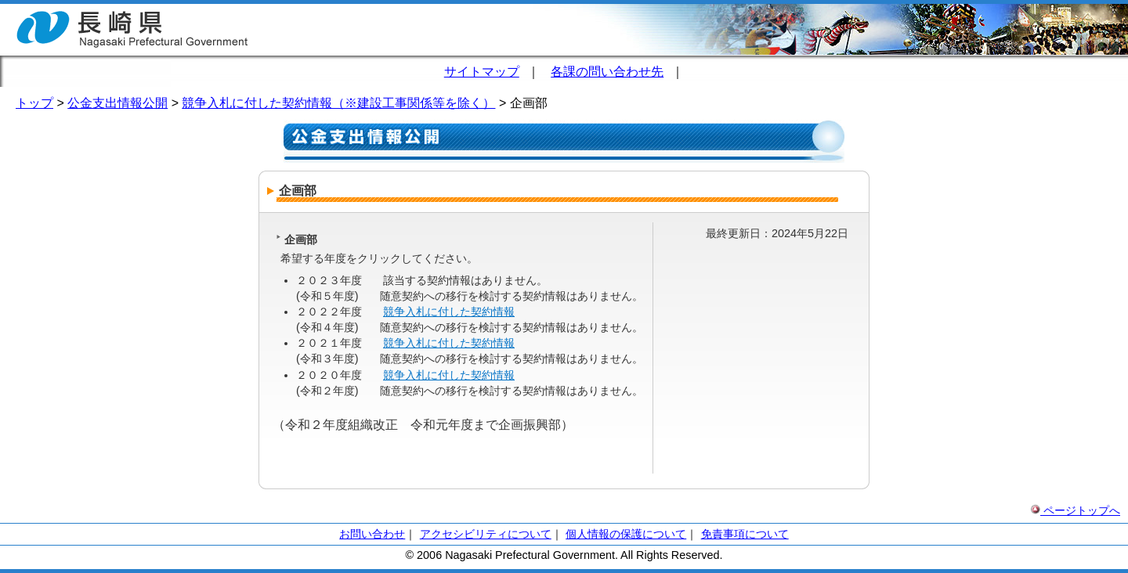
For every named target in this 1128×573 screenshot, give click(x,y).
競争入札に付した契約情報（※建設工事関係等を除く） (338, 103)
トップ (34, 103)
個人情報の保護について (626, 534)
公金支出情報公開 (117, 103)
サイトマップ (481, 71)
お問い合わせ (372, 534)
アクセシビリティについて (485, 534)
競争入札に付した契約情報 (449, 311)
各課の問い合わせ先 (607, 71)
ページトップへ (1075, 510)
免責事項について (745, 534)
